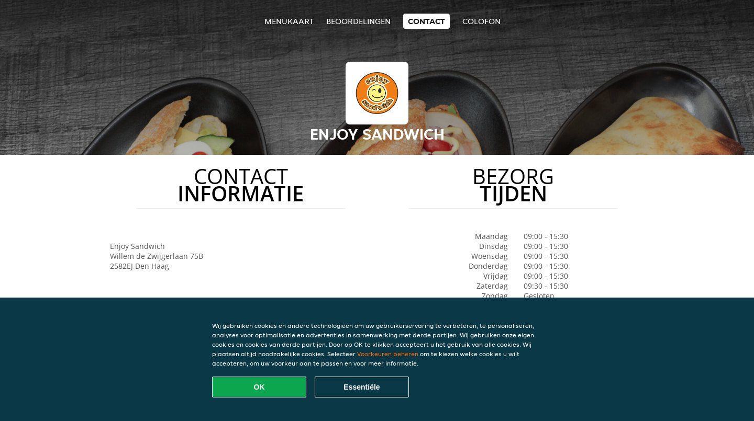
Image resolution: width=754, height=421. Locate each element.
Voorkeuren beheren (387, 354)
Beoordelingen (358, 21)
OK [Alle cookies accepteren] (259, 387)
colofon (481, 21)
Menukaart (289, 21)
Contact (426, 21)
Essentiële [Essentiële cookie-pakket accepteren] (361, 387)
